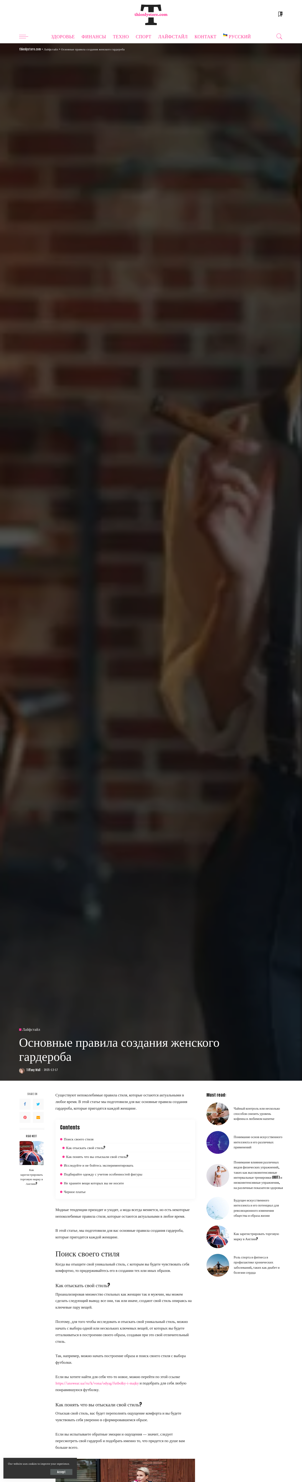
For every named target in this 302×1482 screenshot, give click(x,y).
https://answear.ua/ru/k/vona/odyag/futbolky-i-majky (97, 1383)
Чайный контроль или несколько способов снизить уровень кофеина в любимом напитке (257, 1113)
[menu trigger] (26, 36)
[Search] (279, 36)
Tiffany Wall (33, 1070)
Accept (56, 1472)
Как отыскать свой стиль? (86, 1147)
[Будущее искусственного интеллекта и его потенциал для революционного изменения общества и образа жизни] (217, 1208)
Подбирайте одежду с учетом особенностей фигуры (103, 1174)
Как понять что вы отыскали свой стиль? (97, 1156)
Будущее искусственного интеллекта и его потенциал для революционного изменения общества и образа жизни (256, 1208)
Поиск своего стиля (79, 1139)
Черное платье (75, 1191)
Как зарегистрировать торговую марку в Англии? (31, 1176)
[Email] (38, 1117)
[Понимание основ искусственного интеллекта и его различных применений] (217, 1142)
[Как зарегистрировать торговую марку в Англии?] (31, 1153)
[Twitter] (38, 1104)
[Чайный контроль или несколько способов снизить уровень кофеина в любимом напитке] (217, 1114)
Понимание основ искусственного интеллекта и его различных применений (258, 1142)
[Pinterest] (25, 1117)
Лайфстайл (31, 1029)
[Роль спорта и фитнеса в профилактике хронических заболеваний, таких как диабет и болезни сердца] (217, 1265)
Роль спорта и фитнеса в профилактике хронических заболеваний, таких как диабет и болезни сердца (257, 1265)
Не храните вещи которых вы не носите (94, 1183)
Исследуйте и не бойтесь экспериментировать (99, 1165)
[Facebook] (25, 1104)
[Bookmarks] (280, 15)
